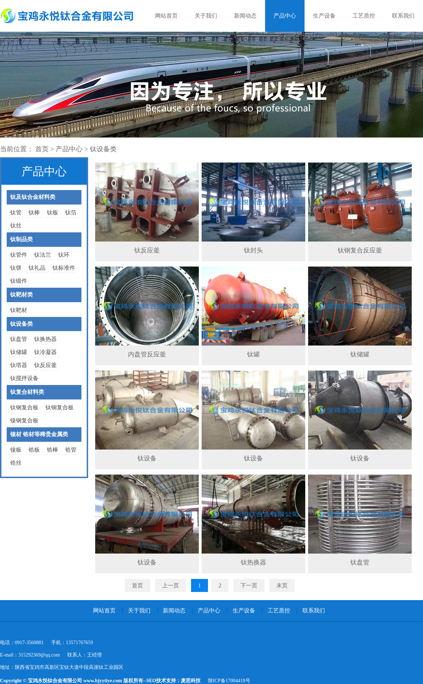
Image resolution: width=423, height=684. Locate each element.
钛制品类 (21, 239)
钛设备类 (103, 149)
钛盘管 (18, 339)
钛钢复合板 (24, 407)
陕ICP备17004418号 (229, 680)
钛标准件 (64, 268)
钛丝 (16, 225)
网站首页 (166, 16)
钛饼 (16, 268)
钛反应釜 (45, 365)
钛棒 (34, 212)
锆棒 (52, 450)
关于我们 (206, 16)
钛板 (52, 212)
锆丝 (16, 463)
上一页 (170, 585)
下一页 (248, 585)
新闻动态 (245, 16)
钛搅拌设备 (24, 378)
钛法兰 (42, 255)
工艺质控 (363, 16)
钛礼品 (37, 268)
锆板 (34, 450)
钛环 (63, 255)
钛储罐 (18, 352)
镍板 (16, 450)
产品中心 (285, 16)
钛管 (16, 212)
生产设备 (324, 16)
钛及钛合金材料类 (32, 197)
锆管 (70, 450)
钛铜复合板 (59, 407)
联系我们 (403, 16)
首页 (42, 149)
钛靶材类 (21, 295)
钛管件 (18, 255)
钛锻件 (18, 281)
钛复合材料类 (27, 392)
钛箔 (70, 212)
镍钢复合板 (24, 420)
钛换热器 (45, 339)
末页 (282, 585)
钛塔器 (18, 365)
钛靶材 (18, 310)
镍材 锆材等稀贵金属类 (39, 434)
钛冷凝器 (45, 352)
